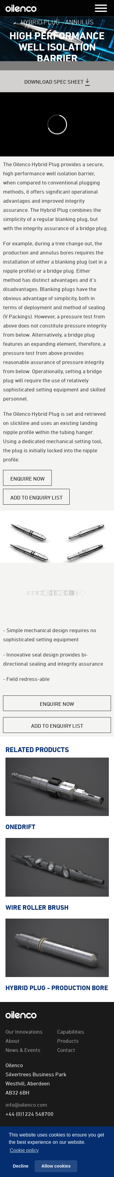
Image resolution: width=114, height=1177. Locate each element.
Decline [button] (20, 1166)
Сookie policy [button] (24, 1150)
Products (68, 1041)
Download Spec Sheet (54, 82)
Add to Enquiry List (36, 497)
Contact (66, 1050)
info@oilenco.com (26, 1105)
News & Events (22, 1050)
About (12, 1041)
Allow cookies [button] (56, 1166)
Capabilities (70, 1031)
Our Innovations (24, 1031)
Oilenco (21, 8)
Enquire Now (27, 478)
